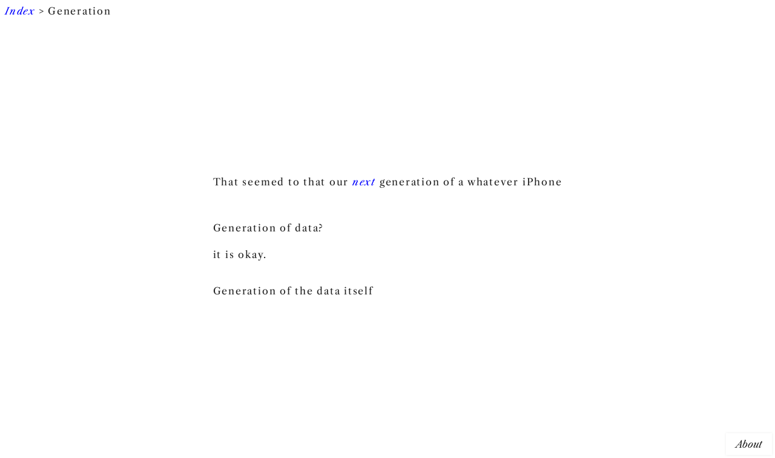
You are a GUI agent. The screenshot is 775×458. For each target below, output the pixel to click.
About (749, 444)
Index (20, 11)
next (364, 182)
